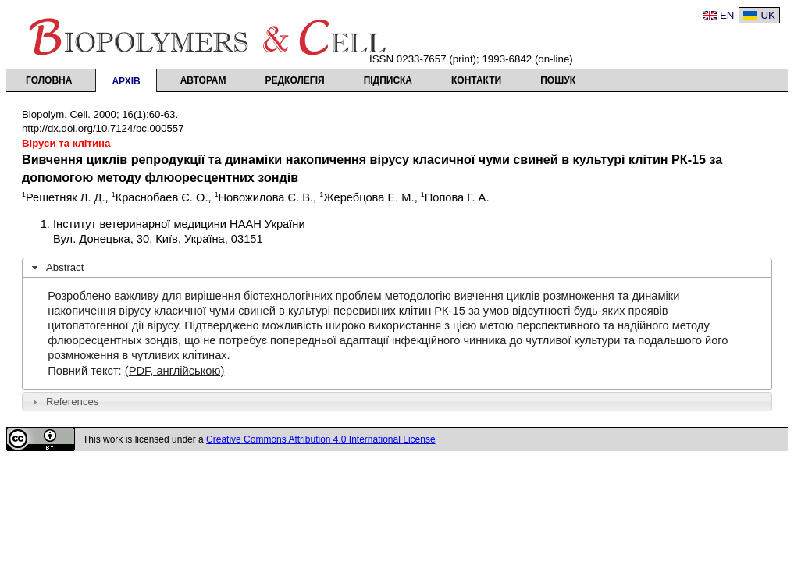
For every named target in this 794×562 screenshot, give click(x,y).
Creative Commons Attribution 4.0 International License (321, 439)
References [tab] (63, 402)
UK (767, 15)
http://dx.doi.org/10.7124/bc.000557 (103, 128)
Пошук (557, 80)
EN (727, 15)
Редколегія (295, 80)
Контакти (476, 80)
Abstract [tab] (56, 267)
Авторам (203, 80)
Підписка (388, 80)
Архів (126, 81)
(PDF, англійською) (175, 371)
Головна (49, 80)
